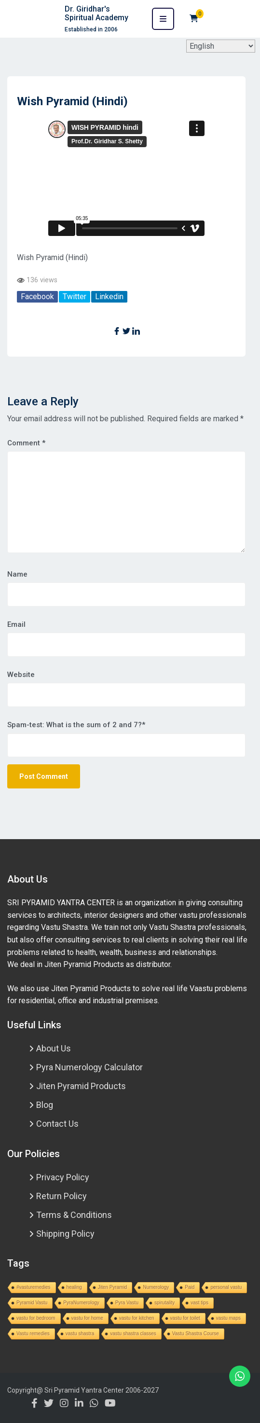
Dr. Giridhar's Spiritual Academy (96, 13)
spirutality (164, 1302)
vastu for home (87, 1318)
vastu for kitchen (136, 1318)
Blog (44, 1105)
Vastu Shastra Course (195, 1333)
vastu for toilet (185, 1318)
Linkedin (109, 296)
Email (16, 624)
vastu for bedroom (35, 1318)
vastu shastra (80, 1333)
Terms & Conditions (74, 1215)
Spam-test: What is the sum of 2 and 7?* (76, 724)
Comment (26, 443)
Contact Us (57, 1124)
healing (74, 1287)
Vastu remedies (33, 1333)
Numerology (156, 1287)
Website (21, 674)
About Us (53, 1048)
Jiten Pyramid (112, 1287)
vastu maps (228, 1318)
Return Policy (61, 1196)
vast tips (199, 1302)
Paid (189, 1287)
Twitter (74, 296)
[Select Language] (220, 46)
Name (17, 574)
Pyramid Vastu (31, 1302)
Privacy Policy (62, 1177)
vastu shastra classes (133, 1333)
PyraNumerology (81, 1302)
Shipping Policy (65, 1234)
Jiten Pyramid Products (81, 1086)
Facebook (37, 296)
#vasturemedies (33, 1287)
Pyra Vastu (126, 1302)
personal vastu (226, 1287)
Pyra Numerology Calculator (89, 1067)
